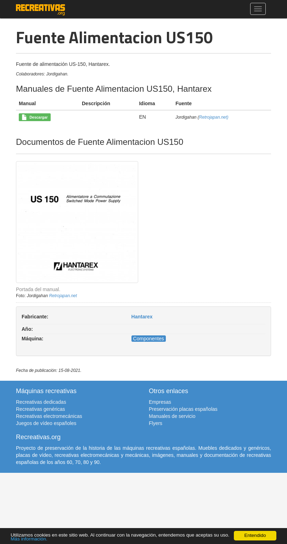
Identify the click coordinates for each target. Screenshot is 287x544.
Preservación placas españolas (183, 409)
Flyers (155, 423)
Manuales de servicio (172, 416)
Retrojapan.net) (214, 117)
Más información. (29, 539)
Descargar (34, 117)
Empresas (160, 402)
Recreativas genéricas (40, 409)
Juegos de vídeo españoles (46, 423)
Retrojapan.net (63, 295)
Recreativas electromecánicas (49, 416)
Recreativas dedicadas (41, 402)
